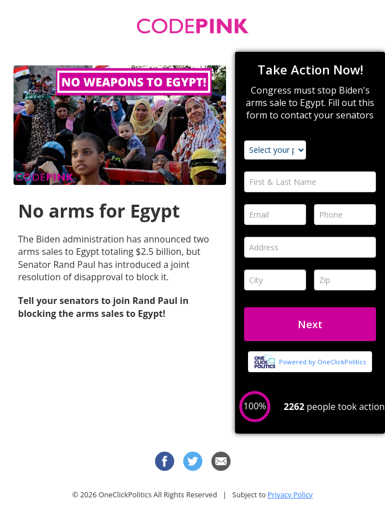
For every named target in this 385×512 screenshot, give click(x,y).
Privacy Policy (290, 494)
